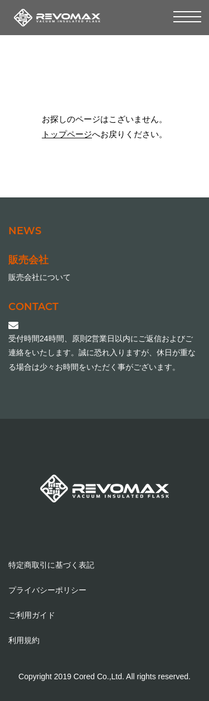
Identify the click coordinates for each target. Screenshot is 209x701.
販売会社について (39, 277)
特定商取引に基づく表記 (51, 564)
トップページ (67, 134)
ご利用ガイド (31, 615)
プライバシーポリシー (47, 590)
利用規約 (24, 640)
